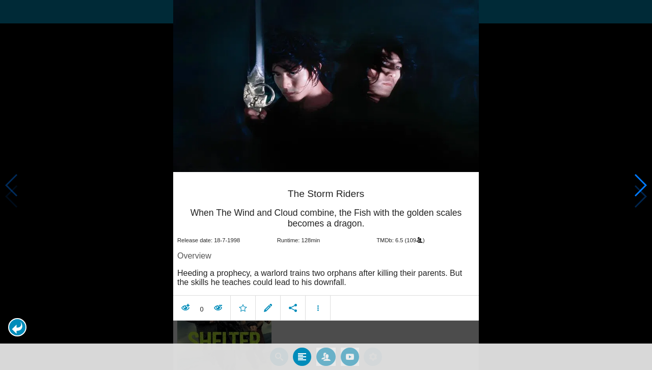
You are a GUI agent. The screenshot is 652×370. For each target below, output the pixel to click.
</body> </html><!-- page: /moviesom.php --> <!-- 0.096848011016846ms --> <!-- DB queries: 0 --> (326, 185)
